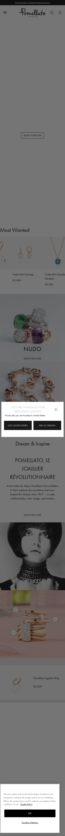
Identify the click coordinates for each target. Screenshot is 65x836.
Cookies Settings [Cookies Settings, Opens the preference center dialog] (30, 822)
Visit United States (18, 425)
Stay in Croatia (47, 425)
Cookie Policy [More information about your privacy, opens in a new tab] (26, 804)
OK (30, 813)
